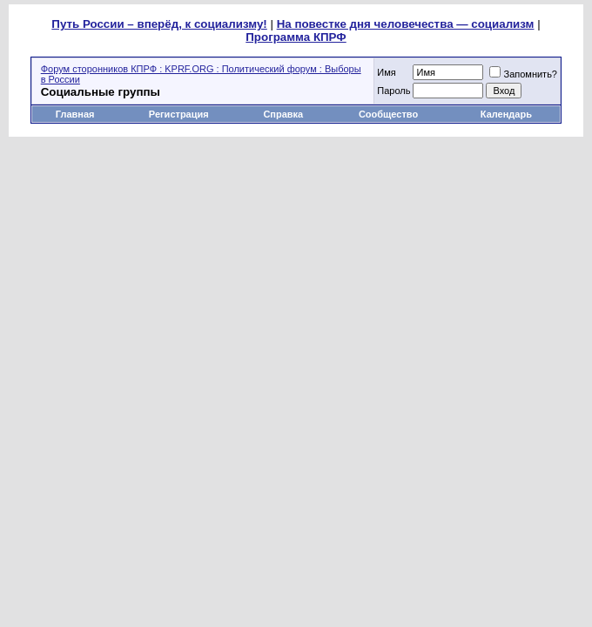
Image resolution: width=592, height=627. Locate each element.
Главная (75, 114)
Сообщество (389, 114)
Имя (386, 72)
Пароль (393, 90)
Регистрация (179, 114)
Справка (283, 114)
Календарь (506, 114)
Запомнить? (523, 74)
